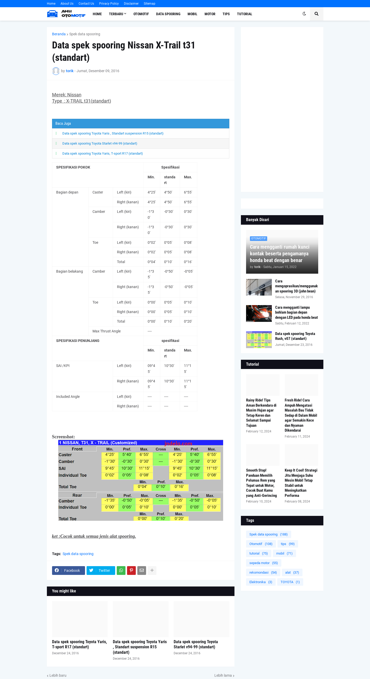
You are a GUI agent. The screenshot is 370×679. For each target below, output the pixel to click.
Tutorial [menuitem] (244, 14)
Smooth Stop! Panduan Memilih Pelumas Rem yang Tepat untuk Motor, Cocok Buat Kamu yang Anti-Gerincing (261, 483)
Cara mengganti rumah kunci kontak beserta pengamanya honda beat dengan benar (279, 253)
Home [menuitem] (97, 14)
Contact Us (86, 3)
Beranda (59, 34)
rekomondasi (263, 572)
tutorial (258, 553)
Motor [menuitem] (210, 14)
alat (292, 572)
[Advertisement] (282, 109)
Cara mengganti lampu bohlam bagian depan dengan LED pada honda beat (296, 312)
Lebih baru (57, 675)
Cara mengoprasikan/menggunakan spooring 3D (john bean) (296, 286)
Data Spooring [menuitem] (168, 14)
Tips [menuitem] (226, 14)
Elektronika (260, 582)
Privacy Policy (109, 3)
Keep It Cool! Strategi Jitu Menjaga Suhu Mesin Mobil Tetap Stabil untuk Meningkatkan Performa (301, 483)
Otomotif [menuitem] (141, 14)
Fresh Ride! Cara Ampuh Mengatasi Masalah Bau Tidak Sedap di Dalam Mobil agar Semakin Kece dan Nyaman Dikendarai (301, 415)
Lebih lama (223, 675)
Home (51, 3)
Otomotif (261, 544)
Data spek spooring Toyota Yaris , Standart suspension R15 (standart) (113, 133)
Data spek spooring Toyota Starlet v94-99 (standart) (99, 143)
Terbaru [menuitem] (116, 14)
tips (288, 544)
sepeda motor (263, 563)
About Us (67, 3)
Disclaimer (131, 3)
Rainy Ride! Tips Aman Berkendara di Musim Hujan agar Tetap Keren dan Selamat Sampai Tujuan (261, 413)
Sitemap (149, 3)
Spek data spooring (84, 34)
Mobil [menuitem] (192, 14)
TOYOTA (290, 582)
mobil (284, 553)
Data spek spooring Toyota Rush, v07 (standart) (295, 336)
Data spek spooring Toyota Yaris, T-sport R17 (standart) (102, 153)
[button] (304, 14)
